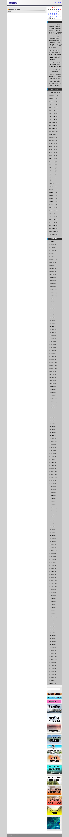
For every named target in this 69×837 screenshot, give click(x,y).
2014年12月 (51, 653)
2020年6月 (51, 453)
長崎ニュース (52, 219)
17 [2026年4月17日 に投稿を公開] (56, 14)
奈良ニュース (52, 171)
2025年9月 (51, 262)
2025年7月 (51, 268)
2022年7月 (51, 377)
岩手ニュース (52, 104)
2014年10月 (51, 659)
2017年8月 (51, 556)
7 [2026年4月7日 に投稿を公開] (50, 13)
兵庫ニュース (52, 180)
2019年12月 (51, 471)
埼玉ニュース (52, 125)
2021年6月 (51, 417)
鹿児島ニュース (52, 231)
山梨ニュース (52, 143)
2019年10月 (51, 477)
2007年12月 (51, 683)
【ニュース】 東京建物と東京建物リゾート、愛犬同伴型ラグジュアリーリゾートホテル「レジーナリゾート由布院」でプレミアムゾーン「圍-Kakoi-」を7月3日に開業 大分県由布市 (55, 80)
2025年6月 (51, 271)
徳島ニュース (52, 204)
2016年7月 (51, 595)
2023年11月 (51, 329)
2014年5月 (51, 674)
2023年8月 (51, 338)
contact (59, 2)
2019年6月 (51, 489)
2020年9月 (51, 444)
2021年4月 (51, 423)
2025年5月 (51, 274)
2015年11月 (51, 620)
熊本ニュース (52, 225)
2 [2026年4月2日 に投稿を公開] (54, 11)
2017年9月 (51, 553)
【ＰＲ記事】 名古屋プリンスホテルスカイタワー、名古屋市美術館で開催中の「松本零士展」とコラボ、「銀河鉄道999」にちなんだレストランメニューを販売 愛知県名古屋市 (55, 42)
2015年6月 (51, 635)
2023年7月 (51, 341)
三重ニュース (52, 168)
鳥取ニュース (52, 195)
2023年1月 (51, 359)
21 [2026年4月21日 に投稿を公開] (50, 16)
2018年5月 (51, 529)
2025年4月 (51, 277)
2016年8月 (51, 592)
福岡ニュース (52, 213)
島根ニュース (52, 198)
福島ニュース (52, 113)
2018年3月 (51, 535)
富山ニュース (52, 155)
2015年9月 (51, 626)
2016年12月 (51, 580)
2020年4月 (51, 459)
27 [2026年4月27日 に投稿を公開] (48, 18)
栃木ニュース (52, 119)
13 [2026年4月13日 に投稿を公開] (48, 14)
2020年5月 (51, 456)
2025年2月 (51, 283)
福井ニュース (52, 161)
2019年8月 (51, 483)
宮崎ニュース (52, 228)
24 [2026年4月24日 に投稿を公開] (56, 16)
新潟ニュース (52, 137)
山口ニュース (52, 192)
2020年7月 (51, 450)
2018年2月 (51, 538)
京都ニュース (52, 174)
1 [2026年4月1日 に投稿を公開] (52, 11)
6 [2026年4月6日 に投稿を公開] (48, 13)
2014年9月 (51, 662)
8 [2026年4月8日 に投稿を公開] (52, 13)
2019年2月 (51, 502)
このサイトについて (53, 92)
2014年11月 (51, 656)
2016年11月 (51, 583)
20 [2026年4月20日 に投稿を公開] (48, 16)
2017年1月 (51, 577)
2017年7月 (51, 559)
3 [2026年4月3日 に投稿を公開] (56, 11)
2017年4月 (51, 568)
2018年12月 (51, 508)
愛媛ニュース (52, 207)
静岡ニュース (52, 146)
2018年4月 (51, 532)
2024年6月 (51, 308)
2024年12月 (51, 289)
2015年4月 (51, 641)
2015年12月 (51, 617)
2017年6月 (51, 562)
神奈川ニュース (52, 134)
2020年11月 (51, 438)
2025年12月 (51, 253)
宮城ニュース (52, 107)
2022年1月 (51, 395)
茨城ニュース (52, 122)
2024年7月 (51, 305)
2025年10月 (51, 259)
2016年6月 (51, 598)
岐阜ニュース (52, 152)
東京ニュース (52, 131)
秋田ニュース (52, 101)
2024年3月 (51, 317)
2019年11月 (51, 474)
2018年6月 (51, 526)
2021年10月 (51, 405)
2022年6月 (51, 380)
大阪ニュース (52, 177)
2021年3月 (51, 426)
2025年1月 (51, 286)
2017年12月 (51, 544)
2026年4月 (51, 241)
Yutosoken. (22, 835)
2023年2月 (51, 356)
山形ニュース (52, 110)
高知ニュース (52, 210)
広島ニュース (52, 189)
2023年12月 (51, 326)
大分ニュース (52, 222)
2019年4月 (51, 495)
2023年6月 (51, 344)
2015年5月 (51, 638)
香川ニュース (52, 201)
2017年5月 (51, 565)
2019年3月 (51, 498)
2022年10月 (51, 368)
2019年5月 (51, 492)
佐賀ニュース (52, 216)
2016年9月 (51, 589)
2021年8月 (51, 411)
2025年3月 (51, 280)
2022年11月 (51, 365)
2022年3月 (51, 389)
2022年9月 (51, 371)
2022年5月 (51, 383)
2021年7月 (51, 414)
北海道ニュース (52, 95)
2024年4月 (51, 314)
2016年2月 (51, 611)
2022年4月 (51, 386)
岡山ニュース (52, 186)
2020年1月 (51, 468)
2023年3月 (51, 353)
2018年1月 (51, 541)
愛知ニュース (52, 149)
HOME (55, 2)
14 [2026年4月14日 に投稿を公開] (50, 14)
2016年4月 (51, 604)
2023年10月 (51, 332)
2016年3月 (51, 607)
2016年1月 (51, 614)
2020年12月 (51, 435)
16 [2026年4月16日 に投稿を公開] (54, 14)
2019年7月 (51, 486)
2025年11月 (51, 256)
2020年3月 (51, 462)
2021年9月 (51, 408)
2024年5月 (51, 311)
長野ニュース (52, 140)
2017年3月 (51, 571)
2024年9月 (51, 299)
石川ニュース (52, 158)
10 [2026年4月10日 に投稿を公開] (56, 13)
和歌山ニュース (52, 183)
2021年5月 (51, 420)
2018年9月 (51, 517)
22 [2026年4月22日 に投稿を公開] (52, 16)
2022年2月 (51, 392)
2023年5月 (51, 347)
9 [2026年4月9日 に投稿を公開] (54, 13)
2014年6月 (51, 671)
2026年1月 (51, 250)
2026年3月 (51, 244)
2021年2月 (51, 429)
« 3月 (48, 20)
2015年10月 (51, 623)
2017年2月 (51, 574)
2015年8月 (51, 629)
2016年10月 (51, 586)
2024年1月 (51, 323)
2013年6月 (51, 680)
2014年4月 (51, 677)
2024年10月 (51, 295)
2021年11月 (51, 402)
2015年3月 (51, 644)
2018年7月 (51, 523)
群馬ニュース (52, 116)
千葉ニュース (52, 128)
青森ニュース (52, 98)
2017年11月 (51, 547)
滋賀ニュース (52, 164)
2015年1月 (51, 650)
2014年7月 (51, 668)
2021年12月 (51, 398)
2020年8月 (51, 447)
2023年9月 (51, 335)
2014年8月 (51, 665)
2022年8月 (51, 374)
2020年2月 (51, 465)
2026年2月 (51, 247)
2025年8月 (51, 265)
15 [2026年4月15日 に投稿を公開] (52, 14)
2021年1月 (51, 432)
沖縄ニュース (52, 234)
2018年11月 (51, 511)
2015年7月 (51, 632)
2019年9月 (51, 480)
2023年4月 (51, 350)
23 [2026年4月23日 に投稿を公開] (54, 16)
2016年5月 (51, 601)
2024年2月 (51, 320)
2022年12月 (51, 362)
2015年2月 (51, 647)
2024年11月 (51, 293)
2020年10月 (51, 441)
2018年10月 (51, 514)
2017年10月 (51, 550)
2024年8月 (51, 302)
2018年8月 (51, 520)
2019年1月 (51, 504)
